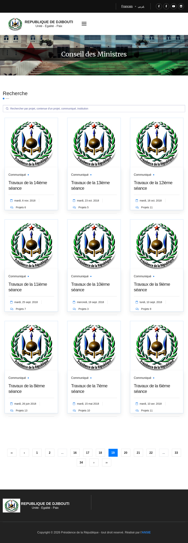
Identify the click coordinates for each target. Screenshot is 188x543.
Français (127, 6)
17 (87, 452)
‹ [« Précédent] (24, 452)
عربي (141, 6)
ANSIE (146, 532)
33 (176, 452)
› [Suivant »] (93, 462)
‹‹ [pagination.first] (12, 452)
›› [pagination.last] (107, 462)
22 (151, 452)
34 (81, 462)
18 (100, 452)
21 (138, 452)
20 (125, 452)
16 (75, 452)
